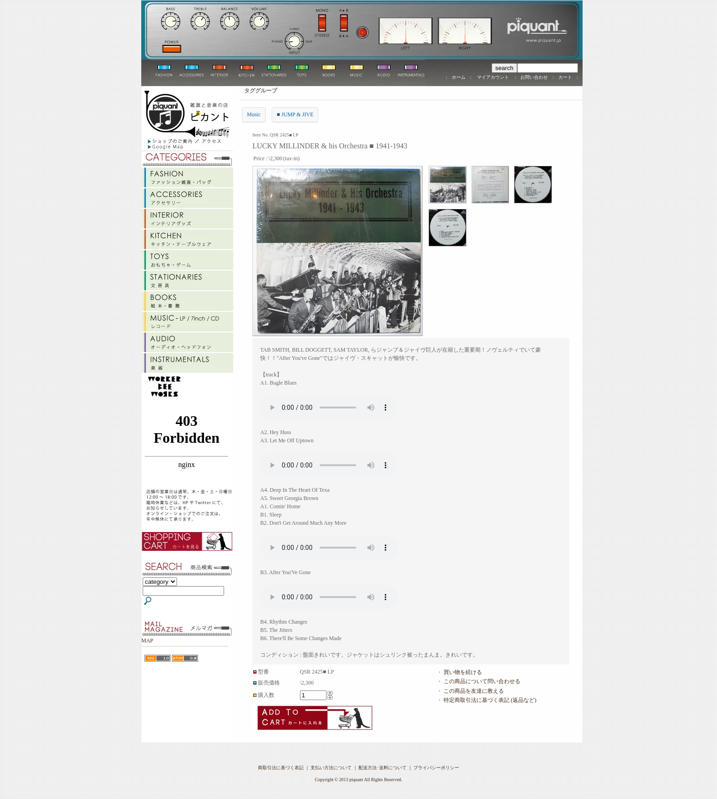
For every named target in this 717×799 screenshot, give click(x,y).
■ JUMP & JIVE (295, 114)
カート (565, 77)
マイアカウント (493, 77)
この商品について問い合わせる (482, 681)
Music (254, 114)
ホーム (459, 77)
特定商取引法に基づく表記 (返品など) (490, 700)
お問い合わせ (534, 77)
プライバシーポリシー (436, 767)
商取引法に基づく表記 (281, 767)
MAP (147, 640)
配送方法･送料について (382, 767)
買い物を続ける (463, 672)
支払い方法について (331, 767)
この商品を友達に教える (474, 691)
